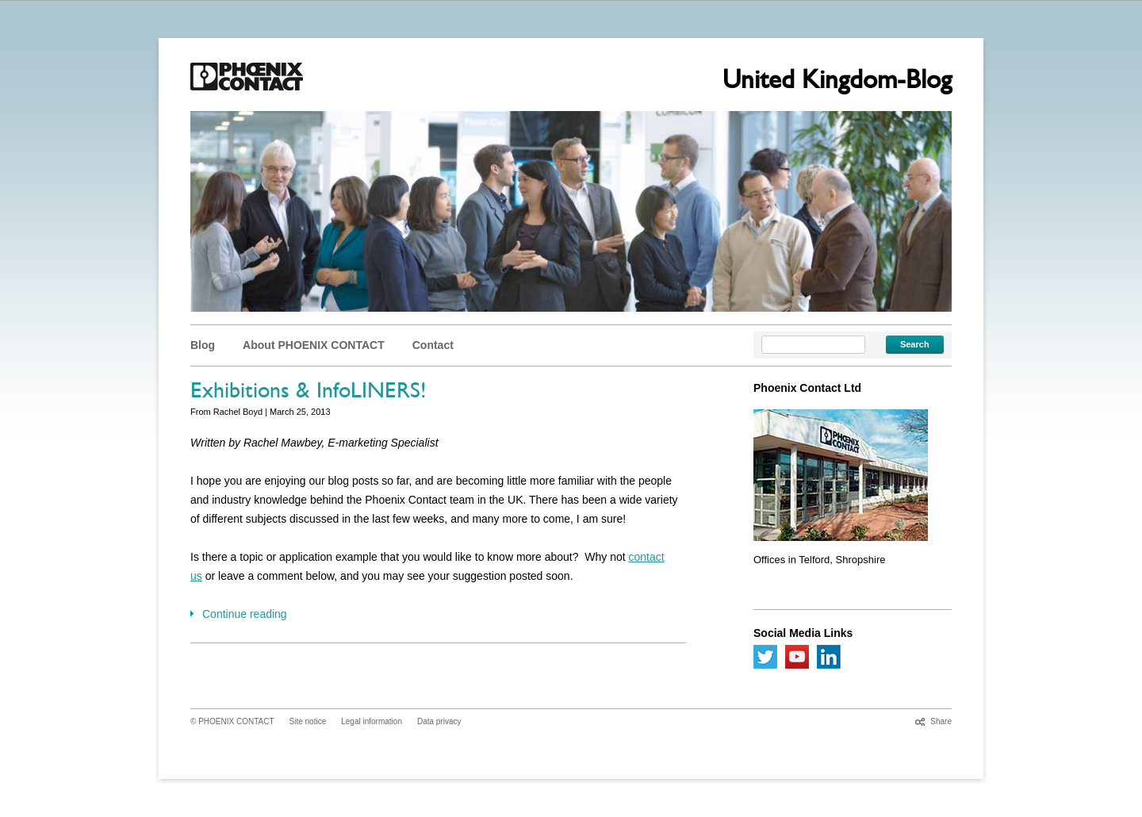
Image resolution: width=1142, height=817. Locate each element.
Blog (202, 345)
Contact (433, 345)
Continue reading (244, 614)
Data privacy (439, 721)
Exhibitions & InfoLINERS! (308, 393)
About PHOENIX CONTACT (314, 345)
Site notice (308, 721)
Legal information (371, 721)
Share (941, 721)
